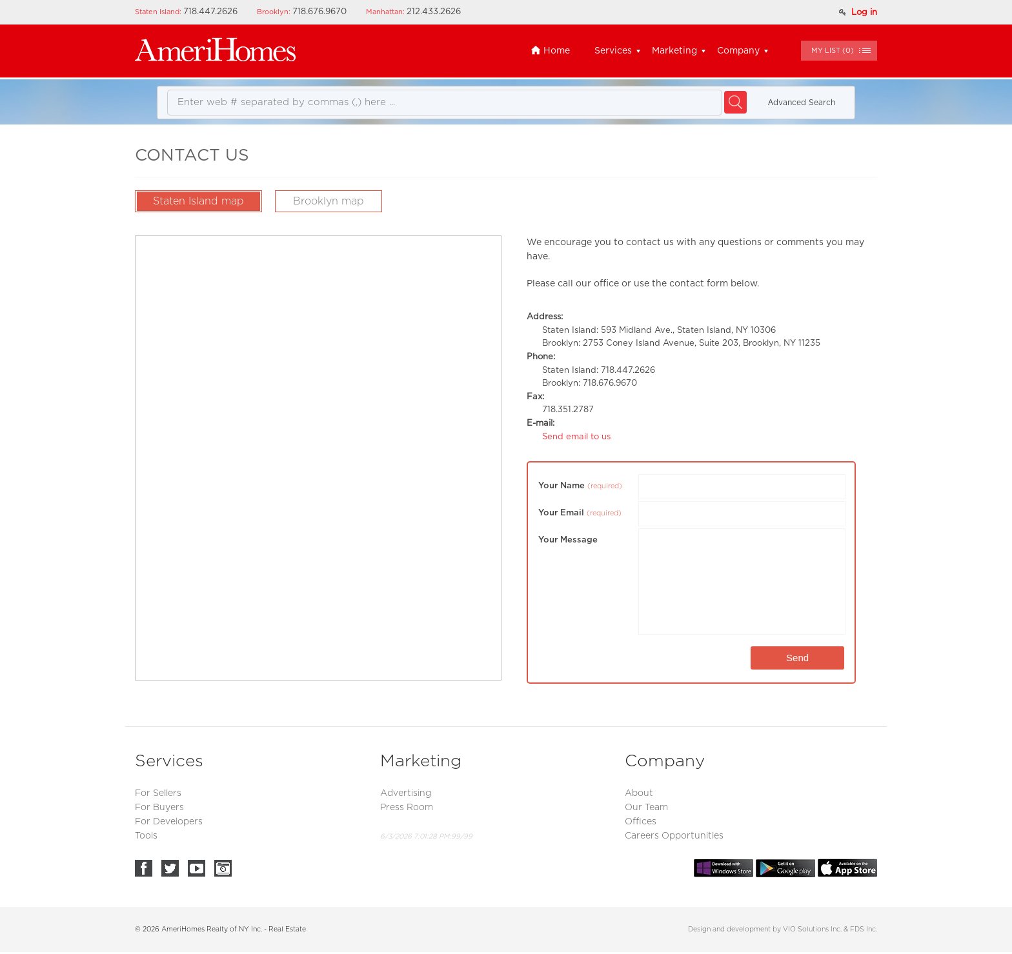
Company (738, 50)
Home (550, 50)
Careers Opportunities (674, 835)
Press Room (406, 807)
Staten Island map (198, 201)
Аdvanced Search (801, 102)
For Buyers (159, 807)
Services (613, 50)
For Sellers (158, 793)
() (832, 50)
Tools (146, 835)
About (639, 793)
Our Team (646, 807)
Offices (640, 821)
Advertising (405, 793)
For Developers (169, 821)
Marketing (674, 50)
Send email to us (576, 437)
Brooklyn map (328, 201)
